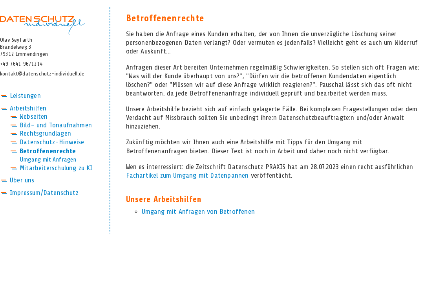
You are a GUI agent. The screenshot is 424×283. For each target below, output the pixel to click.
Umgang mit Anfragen (48, 159)
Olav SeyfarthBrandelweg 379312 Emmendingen (24, 47)
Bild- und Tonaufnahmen (56, 125)
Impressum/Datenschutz (44, 193)
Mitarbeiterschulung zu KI (56, 168)
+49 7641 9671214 (21, 64)
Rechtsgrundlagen (45, 134)
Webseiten (34, 117)
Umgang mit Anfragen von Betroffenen (198, 212)
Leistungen (25, 96)
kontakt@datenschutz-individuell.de (42, 74)
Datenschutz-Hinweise (52, 142)
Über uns (22, 180)
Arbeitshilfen (28, 108)
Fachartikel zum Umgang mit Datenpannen (187, 176)
